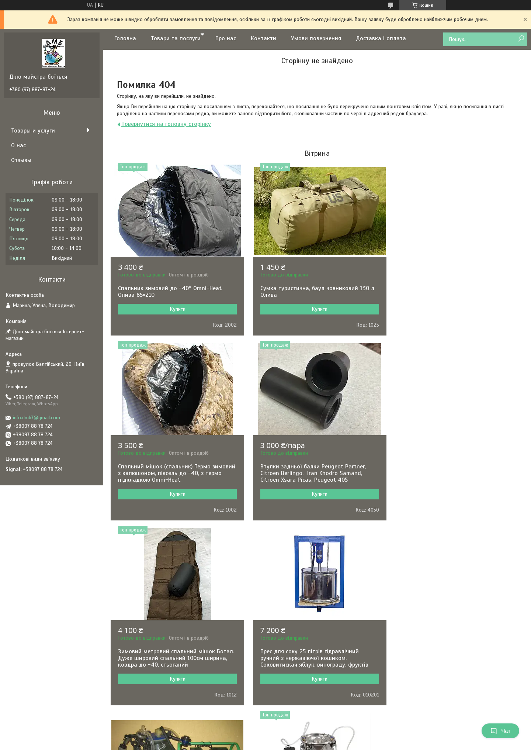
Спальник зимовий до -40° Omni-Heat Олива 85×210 (170, 291)
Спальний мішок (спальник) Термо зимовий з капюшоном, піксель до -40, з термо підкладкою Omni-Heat (454, 295)
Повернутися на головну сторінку (166, 124)
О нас (18, 145)
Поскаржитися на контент (278, 743)
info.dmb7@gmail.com (36, 417)
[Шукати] (520, 38)
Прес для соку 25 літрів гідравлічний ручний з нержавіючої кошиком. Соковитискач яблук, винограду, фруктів (453, 480)
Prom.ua (300, 729)
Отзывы (21, 160)
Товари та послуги (176, 38)
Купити (177, 309)
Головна (125, 38)
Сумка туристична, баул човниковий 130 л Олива (315, 291)
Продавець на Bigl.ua (266, 736)
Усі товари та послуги (314, 711)
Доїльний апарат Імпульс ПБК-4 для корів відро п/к (175, 661)
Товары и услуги (33, 130)
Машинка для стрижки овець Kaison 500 (454, 658)
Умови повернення (316, 38)
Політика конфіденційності (336, 743)
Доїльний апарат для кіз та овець (304, 658)
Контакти (263, 38)
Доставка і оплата (381, 38)
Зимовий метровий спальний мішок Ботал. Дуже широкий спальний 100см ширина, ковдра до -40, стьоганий (316, 480)
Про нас (225, 38)
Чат (500, 730)
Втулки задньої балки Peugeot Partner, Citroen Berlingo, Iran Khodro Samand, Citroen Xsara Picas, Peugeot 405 (171, 480)
